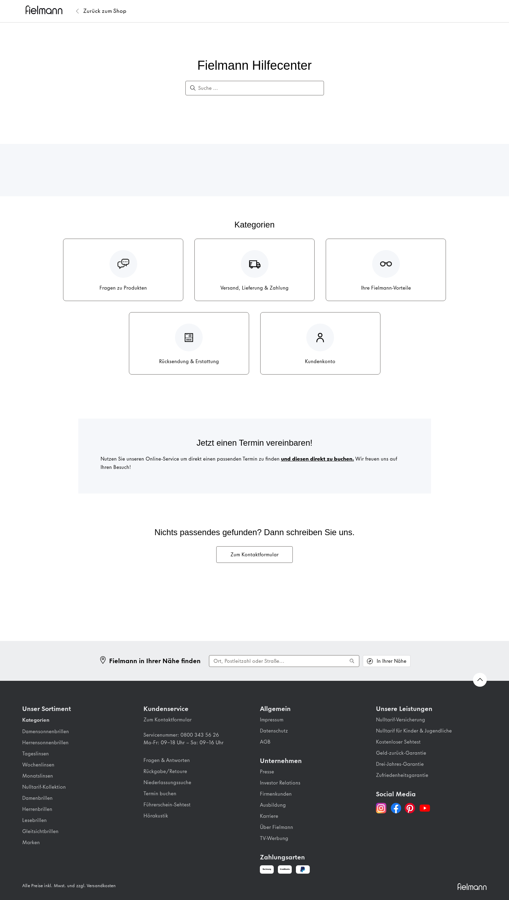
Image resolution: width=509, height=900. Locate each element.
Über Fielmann (276, 827)
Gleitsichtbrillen (40, 831)
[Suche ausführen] (352, 661)
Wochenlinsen (38, 765)
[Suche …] (258, 88)
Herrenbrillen (37, 809)
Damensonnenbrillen (45, 731)
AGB (265, 742)
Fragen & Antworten (166, 760)
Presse (267, 772)
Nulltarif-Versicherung (400, 720)
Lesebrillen (34, 820)
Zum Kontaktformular (254, 554)
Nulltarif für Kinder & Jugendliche (414, 731)
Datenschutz (274, 731)
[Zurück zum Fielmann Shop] (104, 11)
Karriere (269, 816)
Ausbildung (273, 805)
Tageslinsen (35, 754)
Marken (31, 842)
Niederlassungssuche (167, 782)
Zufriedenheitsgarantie (402, 775)
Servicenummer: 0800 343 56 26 (181, 735)
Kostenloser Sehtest (398, 742)
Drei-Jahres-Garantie (400, 764)
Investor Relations (280, 783)
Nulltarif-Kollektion (44, 787)
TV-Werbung (274, 838)
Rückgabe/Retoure (165, 771)
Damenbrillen (37, 798)
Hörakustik (155, 816)
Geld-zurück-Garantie (401, 753)
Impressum (271, 720)
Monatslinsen (37, 776)
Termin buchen (159, 793)
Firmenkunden (276, 794)
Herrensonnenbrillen (45, 742)
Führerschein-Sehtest (167, 805)
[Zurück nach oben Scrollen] (480, 680)
